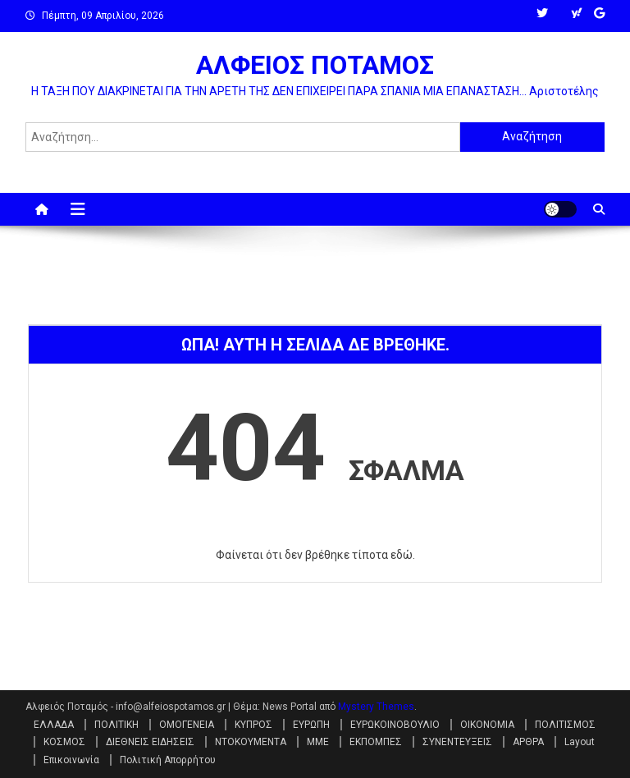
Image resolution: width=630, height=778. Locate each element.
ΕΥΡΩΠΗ (311, 724)
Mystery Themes (376, 706)
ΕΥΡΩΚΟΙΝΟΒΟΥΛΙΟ (395, 724)
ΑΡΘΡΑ (528, 742)
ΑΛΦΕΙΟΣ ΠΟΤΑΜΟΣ (315, 64)
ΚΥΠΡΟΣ (253, 724)
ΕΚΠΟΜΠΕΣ (375, 742)
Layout (579, 742)
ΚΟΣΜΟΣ (64, 742)
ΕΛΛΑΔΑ (54, 724)
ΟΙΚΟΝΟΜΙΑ (487, 724)
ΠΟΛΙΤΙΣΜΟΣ (565, 724)
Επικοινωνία (71, 760)
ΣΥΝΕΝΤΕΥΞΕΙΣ (457, 742)
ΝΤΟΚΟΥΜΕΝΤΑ (250, 742)
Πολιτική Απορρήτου (168, 760)
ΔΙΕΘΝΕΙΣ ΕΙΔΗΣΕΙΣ (150, 742)
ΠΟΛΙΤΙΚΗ (116, 724)
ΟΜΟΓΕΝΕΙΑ (186, 724)
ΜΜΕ (318, 742)
